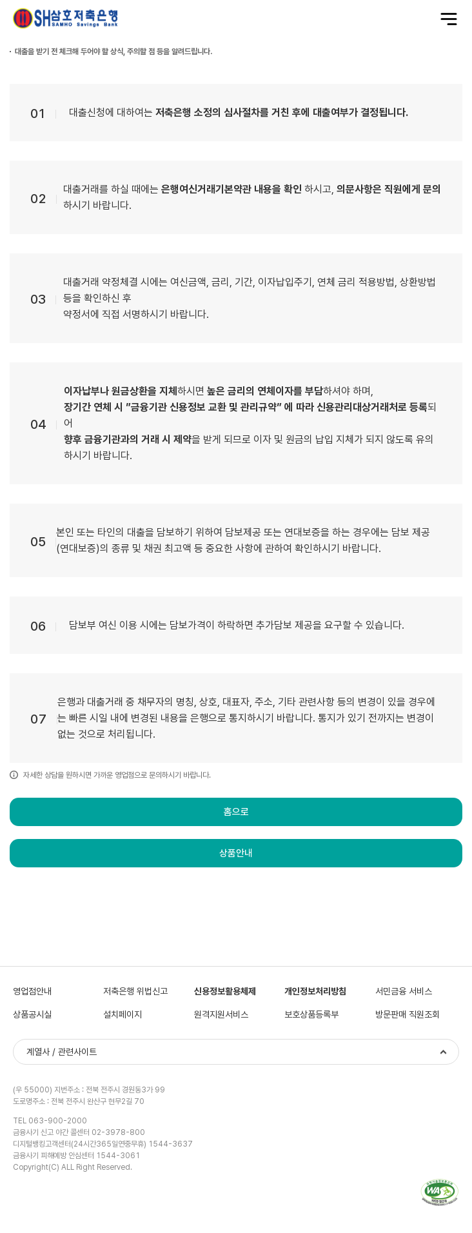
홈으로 (236, 812)
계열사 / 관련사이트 (61, 1052)
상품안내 (236, 853)
